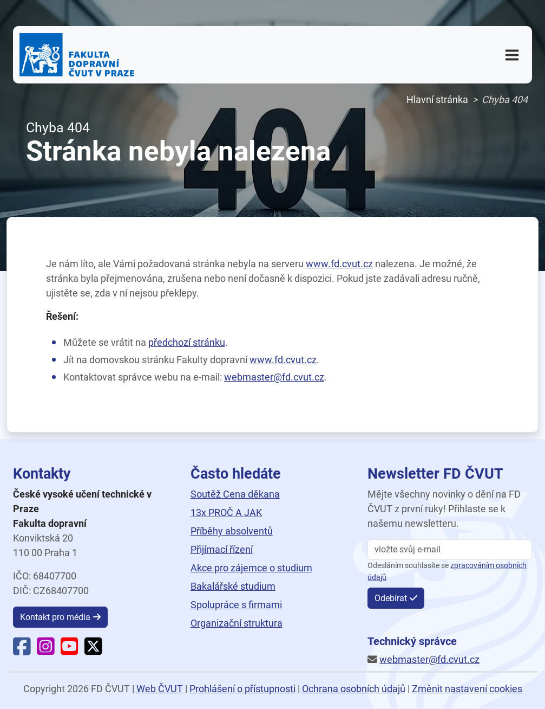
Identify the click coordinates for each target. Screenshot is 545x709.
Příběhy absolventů (232, 531)
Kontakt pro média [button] (55, 617)
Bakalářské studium (233, 586)
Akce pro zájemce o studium (251, 567)
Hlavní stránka (437, 99)
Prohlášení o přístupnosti (242, 688)
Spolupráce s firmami (236, 604)
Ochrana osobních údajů (353, 688)
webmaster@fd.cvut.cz (274, 377)
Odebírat (391, 598)
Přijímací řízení (222, 549)
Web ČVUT (159, 688)
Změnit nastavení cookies (467, 688)
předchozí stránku (186, 342)
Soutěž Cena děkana (235, 494)
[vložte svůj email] (449, 549)
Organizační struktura (237, 623)
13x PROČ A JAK (226, 512)
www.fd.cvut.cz (339, 263)
